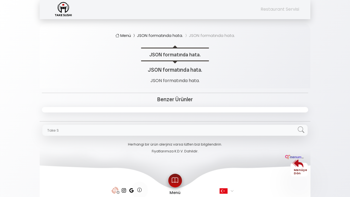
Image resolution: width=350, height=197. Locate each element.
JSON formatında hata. (157, 35)
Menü (123, 35)
